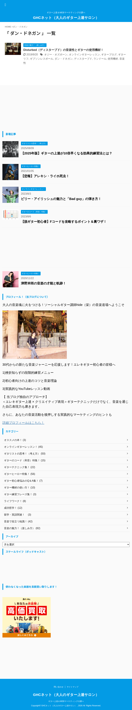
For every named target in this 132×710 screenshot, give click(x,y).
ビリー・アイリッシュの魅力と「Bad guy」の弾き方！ (61, 199)
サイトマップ (72, 687)
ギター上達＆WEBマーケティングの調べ (66, 701)
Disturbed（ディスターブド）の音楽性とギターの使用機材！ (63, 50)
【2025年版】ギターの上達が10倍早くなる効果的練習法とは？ (66, 153)
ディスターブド (83, 58)
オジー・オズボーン (55, 54)
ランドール (100, 58)
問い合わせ (58, 687)
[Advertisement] (26, 109)
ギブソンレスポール (41, 58)
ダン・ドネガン (64, 58)
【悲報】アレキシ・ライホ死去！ (45, 176)
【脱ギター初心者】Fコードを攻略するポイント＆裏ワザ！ (64, 221)
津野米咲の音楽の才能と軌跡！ (43, 283)
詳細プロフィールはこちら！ (23, 422)
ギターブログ (109, 54)
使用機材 (113, 58)
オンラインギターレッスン (84, 54)
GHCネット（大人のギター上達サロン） (66, 18)
